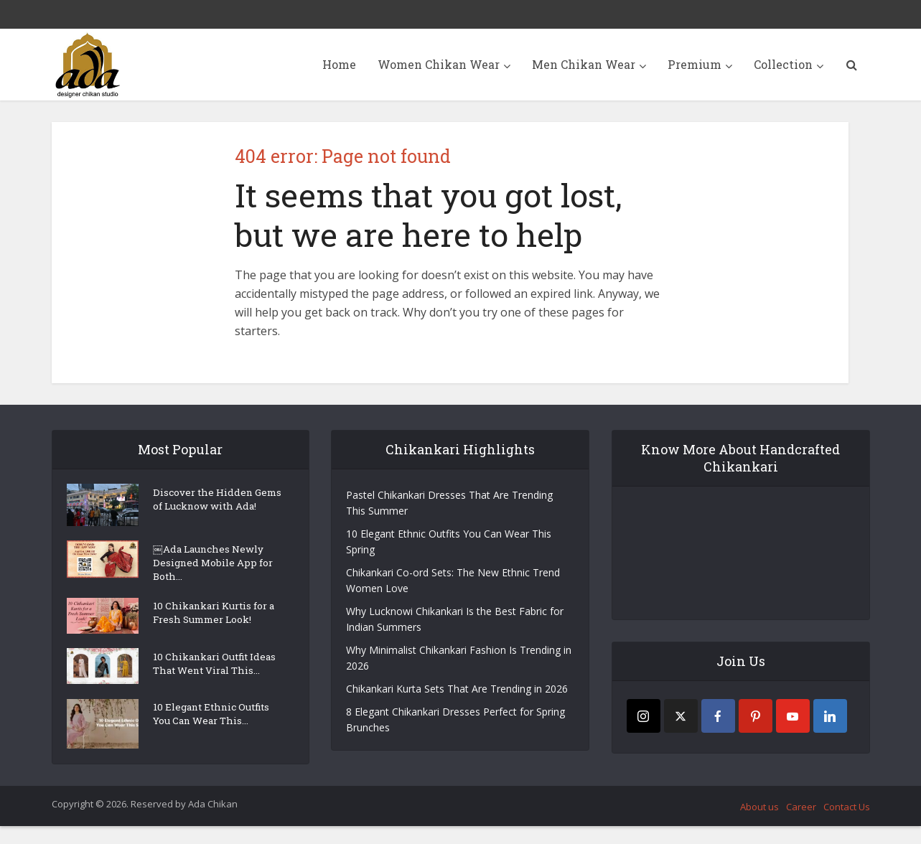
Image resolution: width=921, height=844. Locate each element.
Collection (783, 64)
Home (339, 64)
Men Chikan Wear (583, 64)
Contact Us (846, 824)
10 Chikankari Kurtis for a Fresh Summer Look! (215, 623)
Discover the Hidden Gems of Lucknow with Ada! (210, 508)
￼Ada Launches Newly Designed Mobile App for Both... (215, 569)
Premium (694, 64)
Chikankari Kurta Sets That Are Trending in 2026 (457, 688)
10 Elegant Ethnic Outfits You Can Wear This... (215, 735)
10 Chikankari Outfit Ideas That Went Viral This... (209, 681)
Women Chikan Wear (439, 64)
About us (759, 824)
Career (801, 824)
